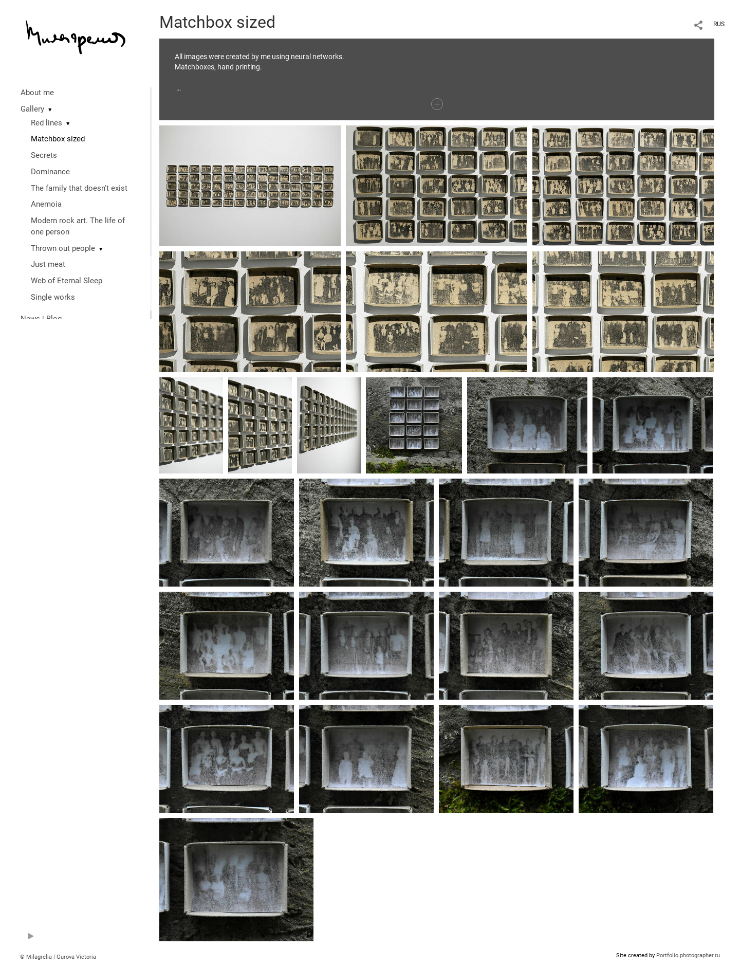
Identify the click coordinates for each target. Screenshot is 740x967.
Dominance (50, 171)
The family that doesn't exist (79, 188)
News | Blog (41, 318)
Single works (53, 297)
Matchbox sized (58, 138)
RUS (719, 24)
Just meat (48, 264)
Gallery (32, 109)
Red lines (46, 122)
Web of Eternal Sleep (66, 280)
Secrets (44, 155)
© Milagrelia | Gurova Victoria (58, 957)
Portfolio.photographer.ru (688, 955)
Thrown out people (63, 248)
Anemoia (46, 204)
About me (37, 92)
